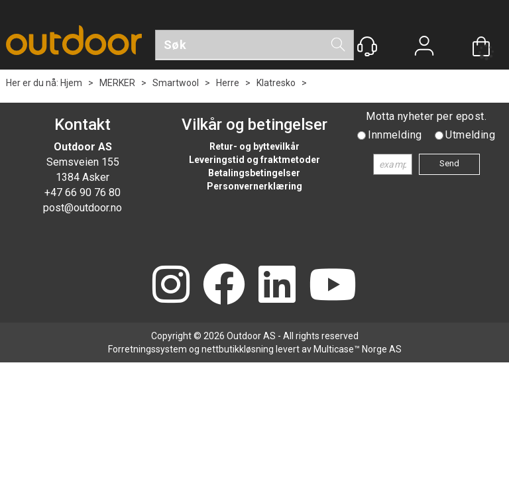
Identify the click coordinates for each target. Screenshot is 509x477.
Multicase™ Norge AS (357, 349)
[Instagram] (171, 286)
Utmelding (470, 135)
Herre (227, 83)
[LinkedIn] (277, 286)
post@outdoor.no (82, 207)
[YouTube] (333, 286)
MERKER (117, 83)
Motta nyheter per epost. (426, 116)
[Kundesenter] (367, 46)
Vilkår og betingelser (254, 124)
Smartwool (175, 83)
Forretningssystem (147, 349)
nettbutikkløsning (237, 349)
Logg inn (424, 47)
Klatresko (276, 83)
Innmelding (395, 135)
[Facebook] (224, 286)
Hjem (71, 83)
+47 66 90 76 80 (82, 192)
